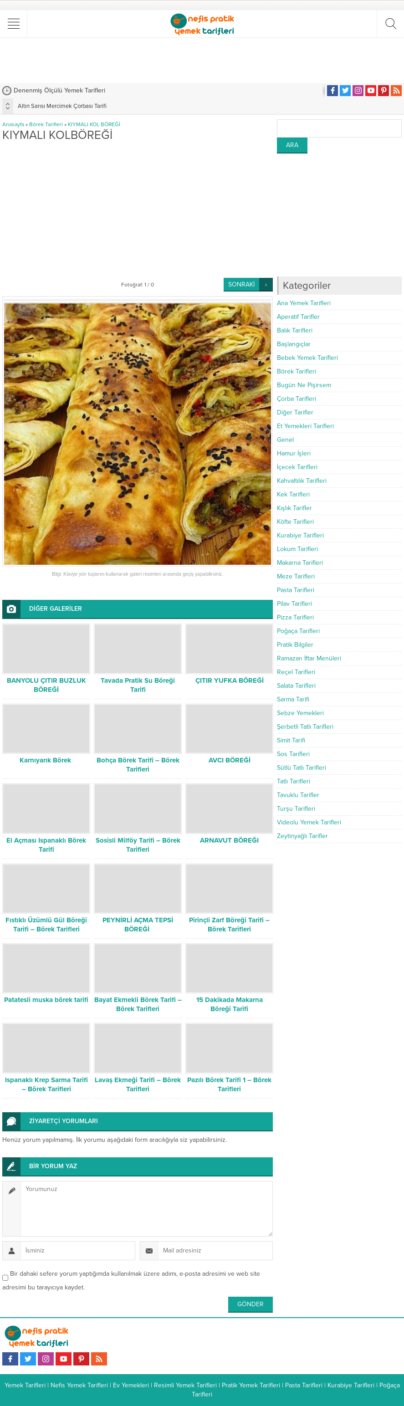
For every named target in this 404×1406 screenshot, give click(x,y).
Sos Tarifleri (293, 754)
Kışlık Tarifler (294, 508)
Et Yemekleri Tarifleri (305, 426)
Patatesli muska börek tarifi (46, 1000)
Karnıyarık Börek (46, 760)
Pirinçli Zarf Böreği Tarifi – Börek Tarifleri (229, 924)
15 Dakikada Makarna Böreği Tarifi (229, 1004)
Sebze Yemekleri (300, 713)
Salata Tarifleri (296, 686)
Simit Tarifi (291, 740)
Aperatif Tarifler (298, 317)
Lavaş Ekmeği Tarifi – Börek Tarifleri (138, 1084)
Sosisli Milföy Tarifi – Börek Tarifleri (138, 845)
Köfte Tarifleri (295, 522)
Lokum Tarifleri (297, 549)
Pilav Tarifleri (294, 604)
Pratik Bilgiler (295, 645)
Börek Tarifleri (46, 124)
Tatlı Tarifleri (293, 781)
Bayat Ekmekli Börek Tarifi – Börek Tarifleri (138, 1004)
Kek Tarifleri (293, 494)
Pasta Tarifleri (295, 590)
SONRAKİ (241, 284)
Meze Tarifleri (296, 576)
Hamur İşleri (294, 453)
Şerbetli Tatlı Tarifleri (305, 727)
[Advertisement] (202, 60)
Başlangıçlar (294, 344)
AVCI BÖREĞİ (230, 760)
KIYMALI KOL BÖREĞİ (94, 124)
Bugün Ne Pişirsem (304, 385)
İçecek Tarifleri (297, 467)
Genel (285, 440)
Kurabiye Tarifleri (300, 535)
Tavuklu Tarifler (298, 795)
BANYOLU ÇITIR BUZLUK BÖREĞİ (46, 685)
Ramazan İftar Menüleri (309, 658)
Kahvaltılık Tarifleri (302, 481)
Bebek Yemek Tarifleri (307, 358)
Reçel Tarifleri (296, 672)
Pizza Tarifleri (295, 617)
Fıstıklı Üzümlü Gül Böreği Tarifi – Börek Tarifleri (46, 924)
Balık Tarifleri (294, 330)
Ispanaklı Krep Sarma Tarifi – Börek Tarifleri (46, 1084)
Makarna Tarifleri (300, 563)
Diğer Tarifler (295, 412)
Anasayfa (13, 124)
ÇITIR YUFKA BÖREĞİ (229, 680)
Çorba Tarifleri (296, 399)
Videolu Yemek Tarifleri (309, 822)
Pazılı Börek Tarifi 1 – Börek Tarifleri (229, 1084)
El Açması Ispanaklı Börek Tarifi (46, 845)
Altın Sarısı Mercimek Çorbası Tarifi (62, 106)
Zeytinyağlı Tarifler (302, 836)
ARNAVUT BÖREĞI (229, 840)
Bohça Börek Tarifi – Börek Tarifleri (138, 764)
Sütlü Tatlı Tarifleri (301, 768)
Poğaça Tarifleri (298, 631)
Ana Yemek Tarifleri (304, 303)
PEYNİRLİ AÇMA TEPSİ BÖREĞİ (137, 924)
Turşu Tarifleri (296, 809)
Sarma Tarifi (293, 699)
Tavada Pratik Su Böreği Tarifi (138, 685)
